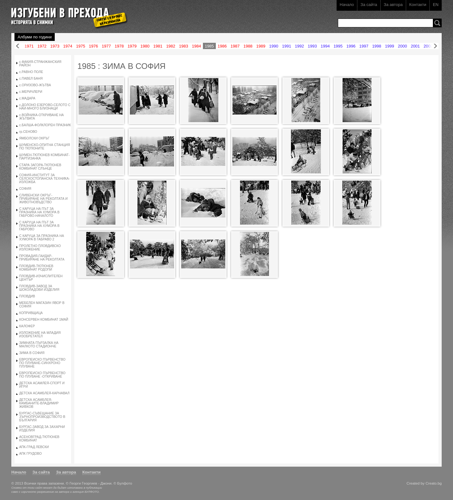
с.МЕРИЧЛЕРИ (30, 91)
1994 (325, 46)
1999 (389, 46)
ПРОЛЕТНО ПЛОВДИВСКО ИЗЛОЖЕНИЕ (40, 247)
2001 (415, 46)
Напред (435, 46)
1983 (183, 46)
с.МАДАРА (27, 98)
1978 (119, 46)
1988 (248, 46)
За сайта (369, 4)
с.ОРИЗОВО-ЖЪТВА (35, 85)
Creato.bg (434, 483)
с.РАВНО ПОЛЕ (31, 72)
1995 (338, 46)
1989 (261, 46)
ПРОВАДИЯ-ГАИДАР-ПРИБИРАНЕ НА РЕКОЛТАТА (41, 257)
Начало (347, 4)
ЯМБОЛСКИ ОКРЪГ (34, 138)
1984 (196, 46)
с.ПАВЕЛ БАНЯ (31, 78)
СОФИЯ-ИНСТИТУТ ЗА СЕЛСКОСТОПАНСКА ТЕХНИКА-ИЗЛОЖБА (44, 178)
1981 (157, 46)
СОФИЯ (25, 188)
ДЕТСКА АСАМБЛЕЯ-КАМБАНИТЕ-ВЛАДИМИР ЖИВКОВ (39, 403)
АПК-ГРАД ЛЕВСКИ (34, 447)
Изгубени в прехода (66, 14)
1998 (376, 46)
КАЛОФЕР (27, 326)
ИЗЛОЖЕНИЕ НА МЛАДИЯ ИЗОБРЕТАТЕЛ (40, 334)
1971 (29, 46)
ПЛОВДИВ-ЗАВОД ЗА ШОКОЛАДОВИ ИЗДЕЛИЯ (39, 287)
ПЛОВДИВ (27, 296)
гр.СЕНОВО (28, 131)
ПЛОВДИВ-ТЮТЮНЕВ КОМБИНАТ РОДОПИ (36, 267)
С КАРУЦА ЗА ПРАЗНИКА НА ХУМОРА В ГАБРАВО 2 (41, 237)
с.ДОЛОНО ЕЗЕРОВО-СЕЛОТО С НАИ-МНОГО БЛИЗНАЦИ (44, 106)
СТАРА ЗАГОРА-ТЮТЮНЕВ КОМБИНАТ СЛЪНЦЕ (40, 166)
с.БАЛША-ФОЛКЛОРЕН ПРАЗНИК (45, 125)
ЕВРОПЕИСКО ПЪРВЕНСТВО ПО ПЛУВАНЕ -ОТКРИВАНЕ (42, 374)
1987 (235, 46)
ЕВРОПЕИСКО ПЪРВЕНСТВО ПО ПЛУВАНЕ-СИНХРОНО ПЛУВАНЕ (42, 363)
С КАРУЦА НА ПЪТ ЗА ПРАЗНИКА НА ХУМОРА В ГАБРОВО (39, 226)
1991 (286, 46)
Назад (17, 46)
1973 (54, 46)
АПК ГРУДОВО (30, 453)
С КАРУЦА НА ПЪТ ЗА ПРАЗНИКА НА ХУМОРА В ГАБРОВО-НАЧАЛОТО (39, 212)
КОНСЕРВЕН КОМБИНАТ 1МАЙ (43, 319)
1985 (209, 46)
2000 (402, 46)
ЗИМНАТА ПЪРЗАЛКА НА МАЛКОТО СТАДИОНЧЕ (39, 344)
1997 (363, 46)
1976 (93, 46)
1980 (144, 46)
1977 (106, 46)
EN (436, 4)
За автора (393, 4)
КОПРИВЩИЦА (31, 313)
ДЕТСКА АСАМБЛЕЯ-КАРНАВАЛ (44, 393)
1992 (299, 46)
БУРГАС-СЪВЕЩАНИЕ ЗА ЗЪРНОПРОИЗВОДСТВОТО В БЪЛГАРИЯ (42, 417)
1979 (132, 46)
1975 (80, 46)
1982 (170, 46)
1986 (222, 46)
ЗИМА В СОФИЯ (31, 353)
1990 (273, 46)
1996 (350, 46)
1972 (42, 46)
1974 (67, 46)
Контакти (417, 4)
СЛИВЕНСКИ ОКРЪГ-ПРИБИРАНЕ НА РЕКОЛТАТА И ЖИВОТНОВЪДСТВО (43, 199)
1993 (312, 46)
